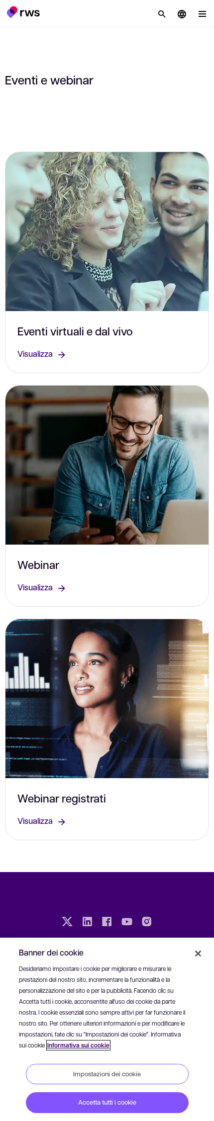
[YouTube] (127, 923)
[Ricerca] (161, 14)
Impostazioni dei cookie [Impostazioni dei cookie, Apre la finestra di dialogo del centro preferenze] (107, 1073)
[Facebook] (107, 923)
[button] (23, 12)
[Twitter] (67, 923)
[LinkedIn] (87, 923)
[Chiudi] (198, 953)
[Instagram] (147, 923)
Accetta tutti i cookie (107, 1102)
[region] (107, 1029)
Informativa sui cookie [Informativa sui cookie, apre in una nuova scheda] (78, 1045)
